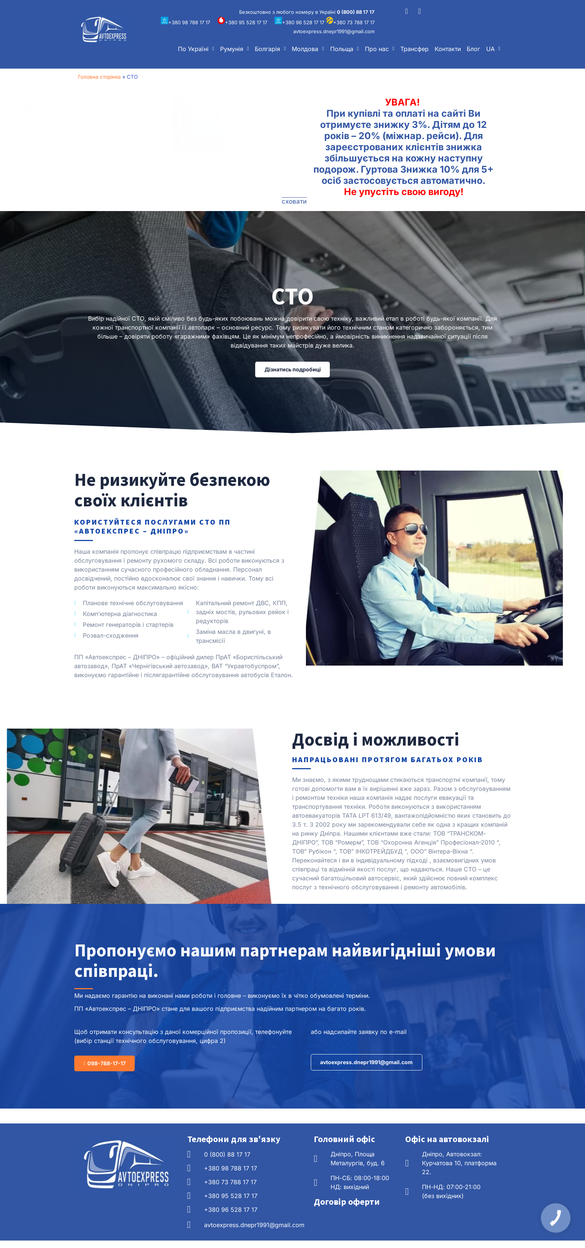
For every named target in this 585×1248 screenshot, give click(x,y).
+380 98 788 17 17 (185, 22)
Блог (473, 49)
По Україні (196, 49)
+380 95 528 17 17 (242, 22)
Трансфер (414, 49)
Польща (344, 49)
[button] (196, 48)
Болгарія (270, 49)
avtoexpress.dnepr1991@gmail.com (334, 31)
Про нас (379, 49)
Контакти (448, 49)
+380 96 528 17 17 (299, 22)
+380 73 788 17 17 (350, 22)
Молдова (308, 49)
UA (493, 49)
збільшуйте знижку (117, 106)
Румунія (234, 49)
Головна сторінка (99, 77)
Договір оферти (347, 1209)
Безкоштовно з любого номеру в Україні (307, 12)
